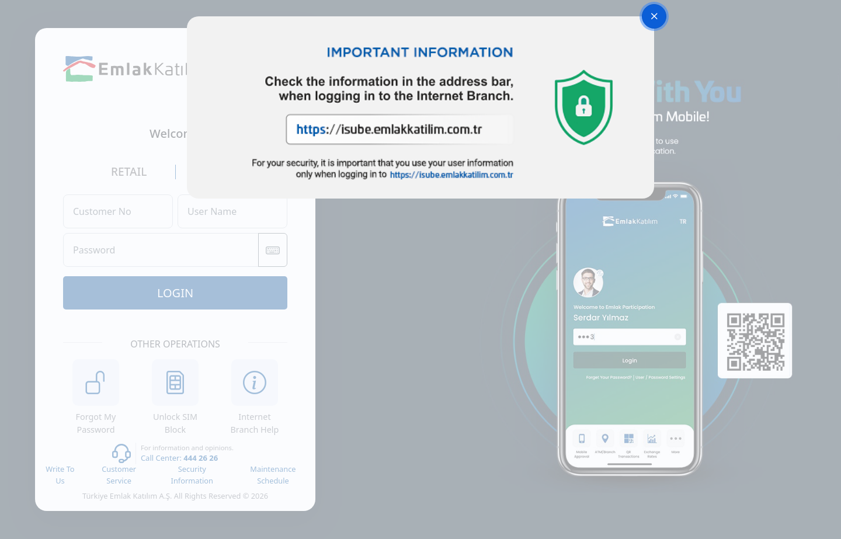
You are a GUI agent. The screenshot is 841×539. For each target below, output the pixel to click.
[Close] (654, 16)
